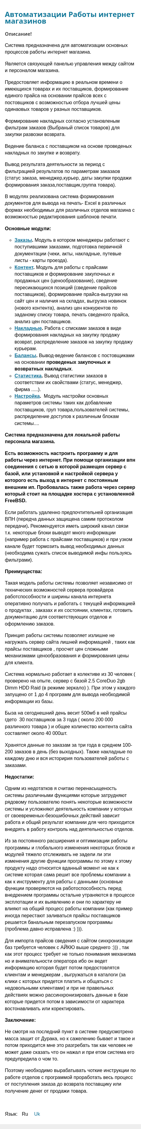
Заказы (23, 240)
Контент (24, 267)
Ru (25, 1114)
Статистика (28, 375)
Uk (37, 1114)
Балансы (25, 355)
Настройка (27, 396)
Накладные (28, 328)
